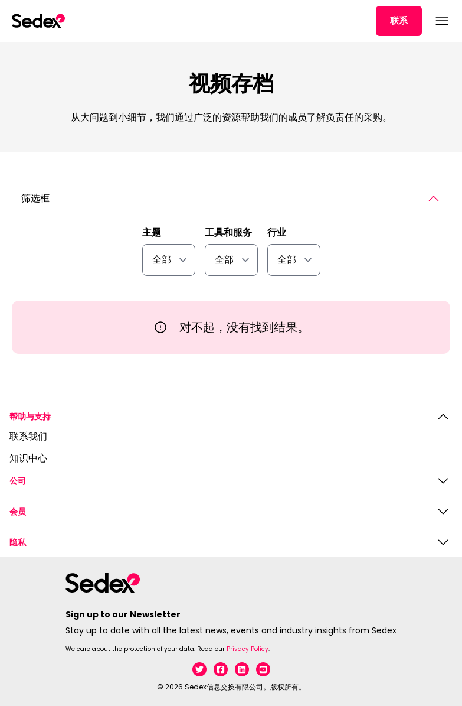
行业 (276, 233)
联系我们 (28, 437)
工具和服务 (228, 233)
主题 (151, 233)
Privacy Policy (247, 649)
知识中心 (28, 459)
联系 (399, 20)
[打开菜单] (440, 20)
